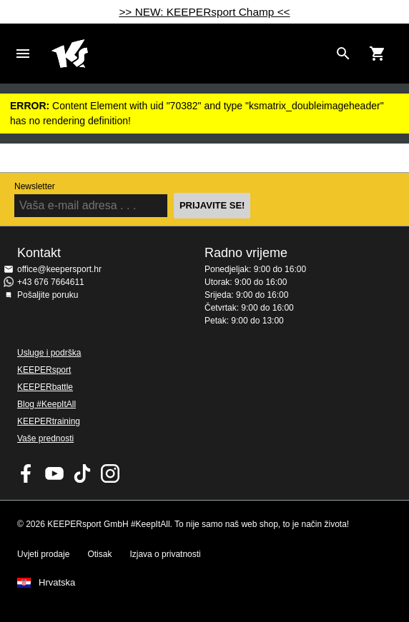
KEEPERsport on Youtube (54, 473)
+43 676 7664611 (50, 282)
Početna (190, 53)
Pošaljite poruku (47, 295)
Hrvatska (57, 583)
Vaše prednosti (45, 438)
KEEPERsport (44, 370)
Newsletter (34, 186)
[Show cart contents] (377, 53)
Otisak (99, 554)
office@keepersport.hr (59, 269)
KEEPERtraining (48, 421)
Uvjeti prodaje (43, 554)
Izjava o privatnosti (164, 554)
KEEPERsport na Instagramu (110, 473)
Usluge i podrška (49, 353)
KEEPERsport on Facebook (26, 473)
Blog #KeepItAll (46, 404)
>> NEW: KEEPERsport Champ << (204, 12)
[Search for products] (343, 53)
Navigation (23, 53)
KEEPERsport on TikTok (82, 473)
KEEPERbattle (45, 387)
